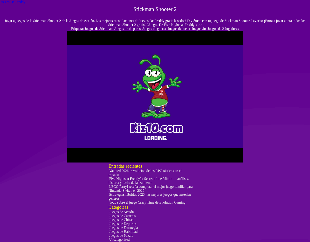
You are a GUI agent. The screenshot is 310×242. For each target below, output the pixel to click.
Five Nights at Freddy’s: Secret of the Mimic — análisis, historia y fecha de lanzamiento (148, 180)
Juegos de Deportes (122, 224)
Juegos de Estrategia (123, 227)
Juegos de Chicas (121, 220)
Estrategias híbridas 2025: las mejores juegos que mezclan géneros (149, 196)
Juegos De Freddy (12, 2)
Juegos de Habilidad (123, 231)
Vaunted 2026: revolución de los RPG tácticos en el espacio (145, 173)
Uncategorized (119, 239)
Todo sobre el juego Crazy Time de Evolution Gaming (147, 202)
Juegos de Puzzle (121, 235)
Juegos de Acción (121, 212)
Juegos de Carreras (122, 216)
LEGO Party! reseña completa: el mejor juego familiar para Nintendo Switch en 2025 (150, 188)
